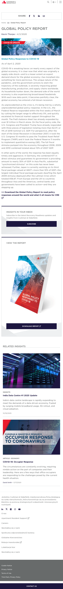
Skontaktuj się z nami (10, 528)
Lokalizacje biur (8, 547)
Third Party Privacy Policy (10, 577)
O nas (3, 513)
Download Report (37, 326)
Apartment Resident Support (15, 518)
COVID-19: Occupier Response (18, 462)
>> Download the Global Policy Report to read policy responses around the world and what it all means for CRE (30, 195)
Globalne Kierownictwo (11, 537)
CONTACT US (31, 586)
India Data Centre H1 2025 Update (20, 395)
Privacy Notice (6, 569)
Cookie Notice (6, 565)
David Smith (7, 482)
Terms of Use (6, 573)
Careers (4, 523)
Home (3, 23)
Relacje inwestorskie (11, 542)
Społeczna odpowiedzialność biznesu (17, 533)
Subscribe (31, 224)
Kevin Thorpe (8, 34)
